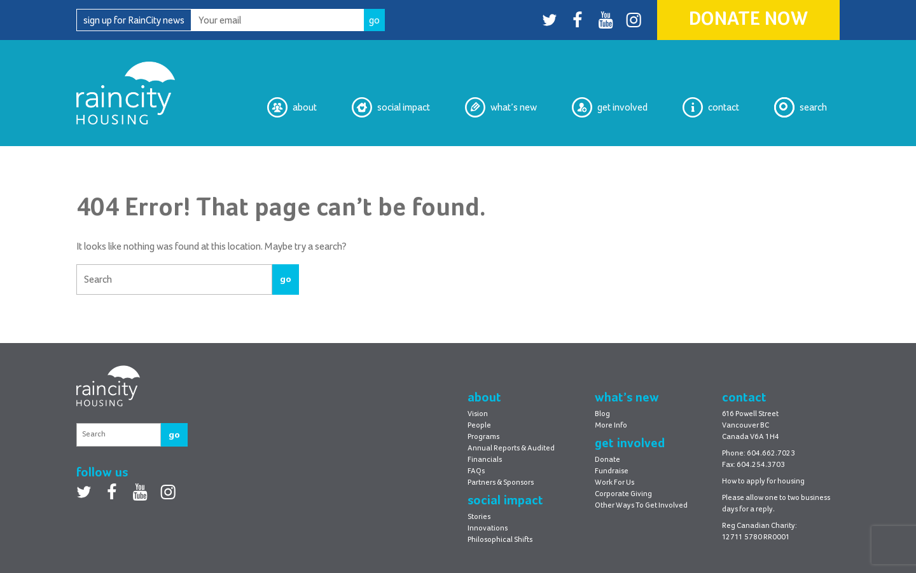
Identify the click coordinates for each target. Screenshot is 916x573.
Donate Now (748, 19)
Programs (483, 437)
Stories (479, 517)
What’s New (501, 107)
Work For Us (614, 483)
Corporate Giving (623, 494)
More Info (611, 425)
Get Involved (610, 107)
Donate (607, 460)
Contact (711, 107)
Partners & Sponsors (501, 483)
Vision (478, 414)
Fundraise (611, 471)
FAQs (476, 471)
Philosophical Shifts (500, 540)
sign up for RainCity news (133, 20)
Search (800, 107)
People (479, 425)
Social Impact (391, 107)
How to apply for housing (763, 481)
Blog (602, 414)
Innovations (488, 528)
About (292, 107)
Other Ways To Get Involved (641, 505)
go (285, 279)
